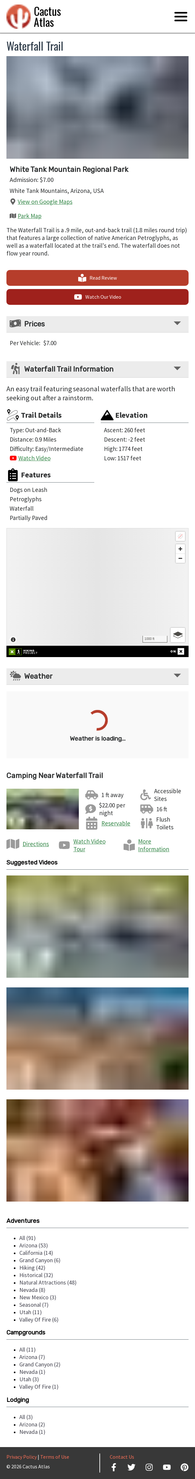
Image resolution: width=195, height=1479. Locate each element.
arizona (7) (32, 1357)
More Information (153, 845)
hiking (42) (32, 1267)
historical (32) (36, 1275)
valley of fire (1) (39, 1386)
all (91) (27, 1238)
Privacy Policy (21, 1457)
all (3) (26, 1417)
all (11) (27, 1349)
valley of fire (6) (39, 1319)
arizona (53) (33, 1245)
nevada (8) (32, 1290)
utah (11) (30, 1312)
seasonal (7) (34, 1304)
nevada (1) (32, 1371)
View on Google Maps (45, 201)
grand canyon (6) (39, 1260)
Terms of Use (54, 1457)
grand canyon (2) (39, 1364)
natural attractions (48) (48, 1282)
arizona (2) (32, 1424)
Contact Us (122, 1457)
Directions (36, 844)
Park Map (30, 216)
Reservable (115, 823)
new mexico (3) (37, 1297)
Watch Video (34, 458)
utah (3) (29, 1379)
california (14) (36, 1252)
